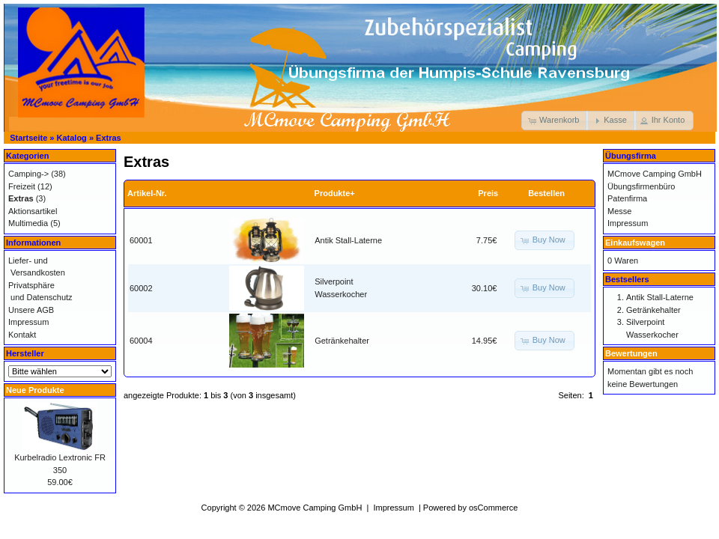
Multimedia (28, 223)
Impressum (28, 321)
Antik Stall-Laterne (348, 240)
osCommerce (493, 507)
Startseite (28, 137)
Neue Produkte (35, 390)
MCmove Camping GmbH (654, 173)
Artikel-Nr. (147, 193)
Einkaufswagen (635, 242)
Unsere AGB (31, 309)
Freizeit (21, 186)
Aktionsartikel (32, 211)
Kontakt (22, 334)
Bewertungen (631, 353)
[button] (554, 120)
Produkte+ (335, 193)
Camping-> (28, 173)
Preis (488, 193)
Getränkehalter (342, 340)
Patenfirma (627, 198)
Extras (108, 137)
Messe (619, 211)
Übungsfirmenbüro (641, 186)
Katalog (72, 137)
